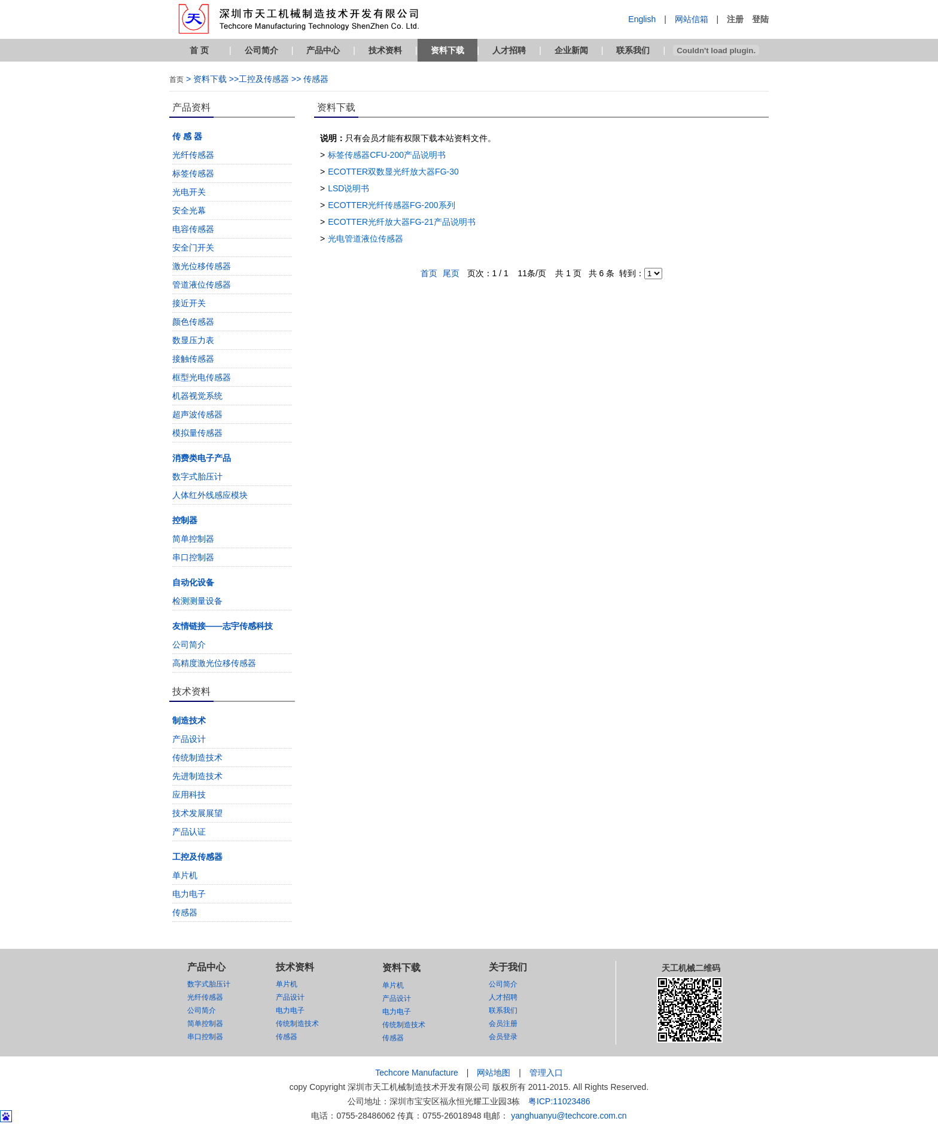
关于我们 (508, 967)
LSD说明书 (348, 188)
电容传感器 (193, 229)
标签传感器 (193, 173)
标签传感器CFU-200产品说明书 (387, 155)
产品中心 (323, 50)
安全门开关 (193, 247)
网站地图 (493, 1072)
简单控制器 (193, 538)
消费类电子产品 (201, 458)
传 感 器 (187, 136)
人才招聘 (509, 50)
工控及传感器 (197, 857)
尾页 (451, 273)
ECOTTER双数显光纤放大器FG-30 (393, 171)
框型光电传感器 (201, 377)
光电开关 (189, 192)
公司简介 (261, 50)
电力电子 (189, 894)
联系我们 (633, 50)
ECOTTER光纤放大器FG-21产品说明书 (402, 222)
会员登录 (503, 1037)
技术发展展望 (197, 813)
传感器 (184, 912)
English (642, 19)
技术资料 (385, 50)
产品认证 (189, 831)
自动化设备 (193, 582)
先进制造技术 (197, 776)
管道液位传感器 (201, 284)
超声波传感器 (197, 414)
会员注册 (503, 1023)
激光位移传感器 (201, 266)
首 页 (199, 50)
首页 (176, 79)
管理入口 (546, 1072)
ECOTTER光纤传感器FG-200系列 (391, 205)
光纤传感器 (193, 155)
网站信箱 (691, 19)
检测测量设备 (197, 601)
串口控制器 (193, 557)
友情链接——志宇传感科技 (222, 626)
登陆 (760, 19)
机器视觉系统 (197, 396)
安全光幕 (189, 210)
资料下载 (447, 50)
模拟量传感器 (197, 433)
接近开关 (189, 303)
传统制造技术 (197, 757)
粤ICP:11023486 (559, 1101)
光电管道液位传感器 (365, 238)
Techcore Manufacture (416, 1072)
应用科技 (189, 794)
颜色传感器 (193, 321)
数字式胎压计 (197, 476)
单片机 (184, 875)
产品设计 (189, 739)
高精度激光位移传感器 (214, 663)
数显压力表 (193, 340)
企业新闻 (571, 50)
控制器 (184, 520)
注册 (735, 19)
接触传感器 (193, 359)
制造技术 (189, 720)
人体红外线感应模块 (210, 495)
